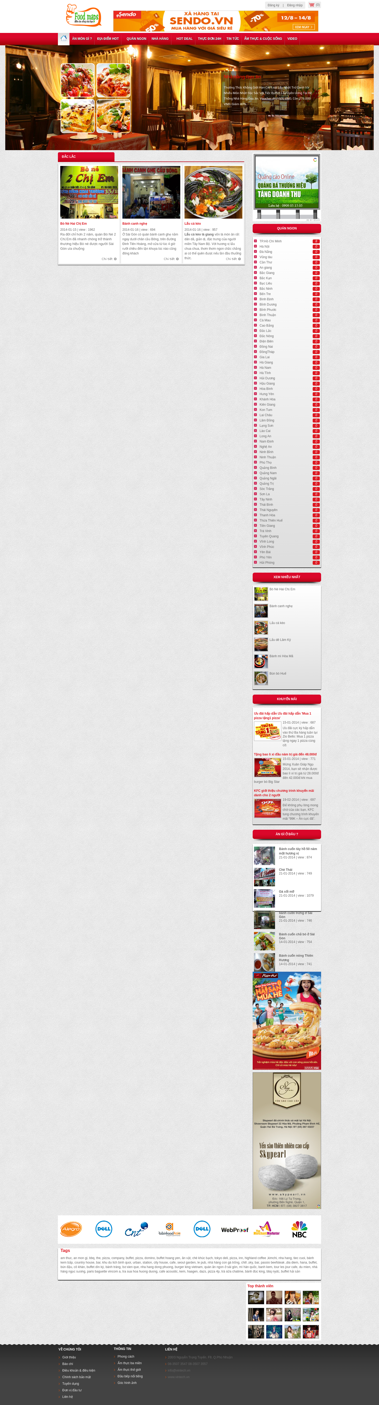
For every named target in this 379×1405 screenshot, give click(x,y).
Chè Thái (285, 870)
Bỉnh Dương (268, 304)
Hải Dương (267, 378)
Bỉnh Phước (268, 310)
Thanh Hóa (267, 515)
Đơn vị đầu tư (72, 1390)
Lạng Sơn (266, 426)
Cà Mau (265, 320)
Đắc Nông (267, 336)
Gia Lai (265, 357)
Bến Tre (265, 294)
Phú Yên (266, 557)
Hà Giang (266, 362)
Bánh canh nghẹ (134, 223)
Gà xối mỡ (286, 891)
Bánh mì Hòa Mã (281, 656)
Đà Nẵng (266, 252)
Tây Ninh (266, 499)
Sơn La (265, 494)
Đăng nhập (295, 5)
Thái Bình (266, 505)
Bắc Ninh (266, 289)
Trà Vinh (265, 531)
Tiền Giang (267, 526)
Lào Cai (265, 431)
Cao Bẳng (267, 325)
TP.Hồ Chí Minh (271, 241)
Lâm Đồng (267, 420)
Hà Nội (264, 246)
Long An (265, 436)
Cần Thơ (266, 262)
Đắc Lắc (265, 331)
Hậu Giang (267, 383)
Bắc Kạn (266, 278)
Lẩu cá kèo (192, 223)
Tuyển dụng (70, 1384)
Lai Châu (266, 415)
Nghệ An (266, 447)
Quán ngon (135, 39)
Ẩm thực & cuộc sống (263, 39)
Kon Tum (266, 410)
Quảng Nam (268, 473)
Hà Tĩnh (265, 373)
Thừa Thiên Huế (271, 520)
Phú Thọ (265, 462)
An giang (266, 267)
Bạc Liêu (266, 283)
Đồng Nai (266, 346)
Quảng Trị (266, 483)
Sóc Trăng (267, 489)
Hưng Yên (267, 394)
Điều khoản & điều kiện (78, 1370)
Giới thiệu (69, 1357)
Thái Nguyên (268, 510)
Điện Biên (266, 341)
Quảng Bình (268, 468)
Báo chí (67, 1364)
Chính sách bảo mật (76, 1377)
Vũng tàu (266, 257)
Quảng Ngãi (268, 478)
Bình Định (266, 299)
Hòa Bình (266, 389)
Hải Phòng (267, 562)
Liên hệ (67, 1397)
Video (292, 39)
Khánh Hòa (267, 399)
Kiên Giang (267, 404)
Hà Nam (265, 368)
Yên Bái (265, 552)
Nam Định (267, 441)
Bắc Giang (267, 273)
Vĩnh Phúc (267, 547)
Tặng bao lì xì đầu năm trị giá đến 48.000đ (285, 754)
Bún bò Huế (278, 673)
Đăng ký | (275, 5)
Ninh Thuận (268, 457)
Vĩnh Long (267, 541)
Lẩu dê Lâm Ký (280, 640)
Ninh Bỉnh (266, 452)
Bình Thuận (268, 315)
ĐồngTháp (267, 352)
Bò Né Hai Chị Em (73, 223)
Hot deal (183, 39)
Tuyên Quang (269, 536)
